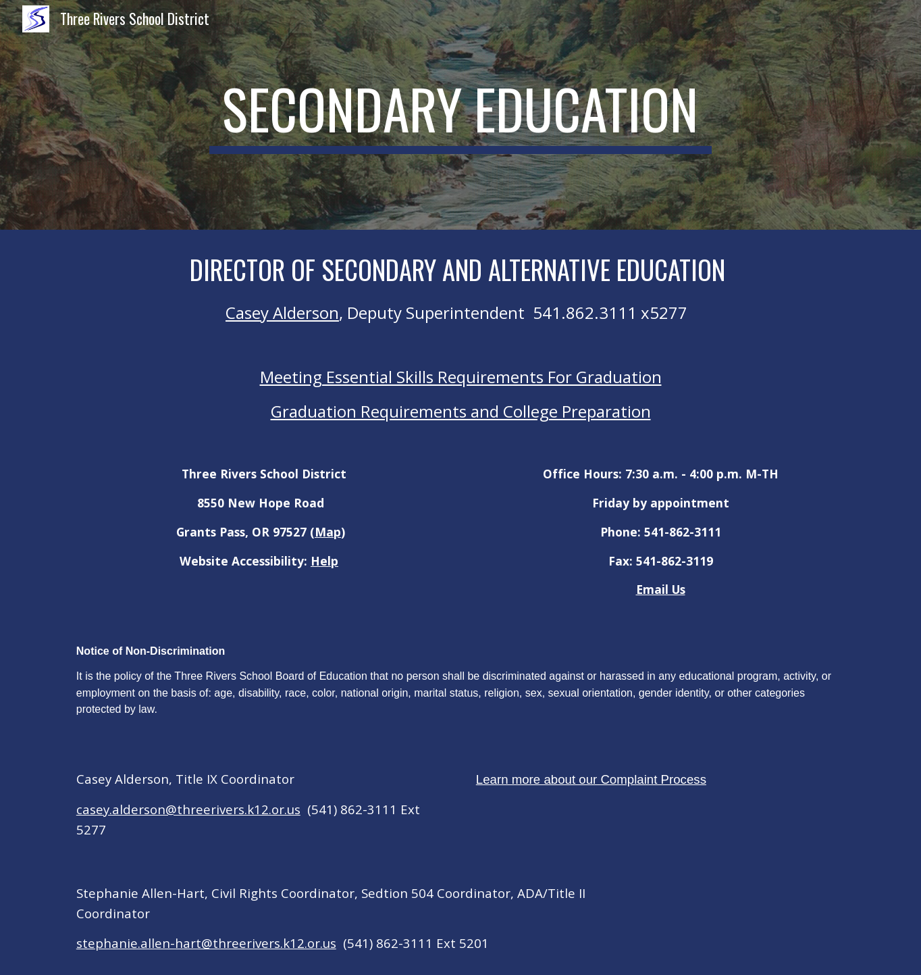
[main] (460, 114)
